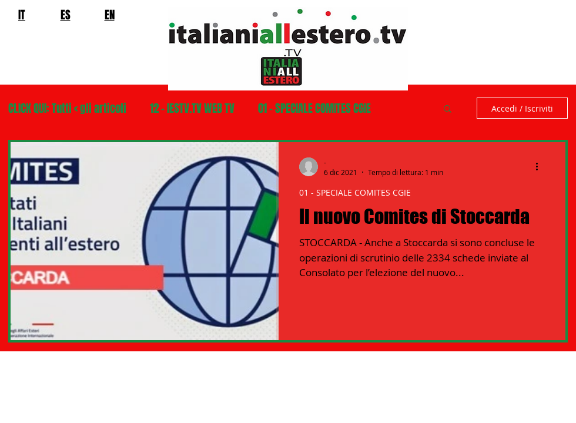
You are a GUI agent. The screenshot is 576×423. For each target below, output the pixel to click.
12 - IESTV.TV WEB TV (192, 108)
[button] (447, 109)
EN (110, 14)
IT (21, 14)
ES (66, 14)
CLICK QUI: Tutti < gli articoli (67, 108)
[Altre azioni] (541, 167)
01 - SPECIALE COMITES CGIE (314, 108)
